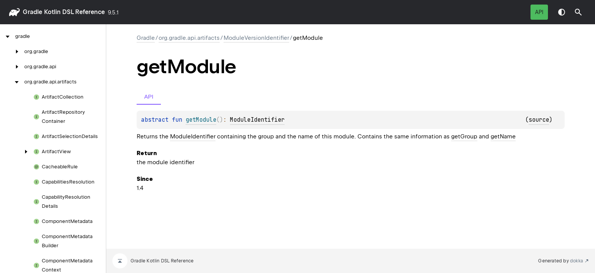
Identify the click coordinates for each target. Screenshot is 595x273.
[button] (578, 12)
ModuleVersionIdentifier (256, 38)
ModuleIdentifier (257, 120)
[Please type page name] (578, 12)
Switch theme (561, 12)
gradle (32, 12)
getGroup (464, 136)
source (539, 120)
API (539, 12)
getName (503, 136)
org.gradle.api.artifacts (189, 38)
